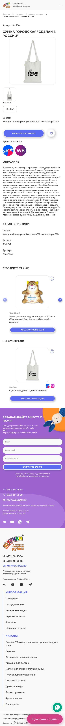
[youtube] (12, 522)
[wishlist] (52, 279)
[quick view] (32, 292)
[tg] (27, 522)
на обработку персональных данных (32, 476)
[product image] (32, 61)
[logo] (32, 543)
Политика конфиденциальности (17, 718)
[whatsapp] (20, 522)
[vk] (4, 522)
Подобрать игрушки (44, 719)
